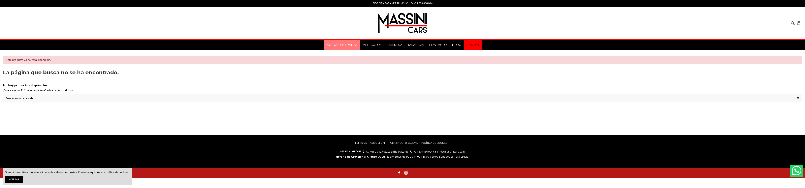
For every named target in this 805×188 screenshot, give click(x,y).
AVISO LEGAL (377, 143)
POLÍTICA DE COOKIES (434, 143)
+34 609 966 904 (423, 151)
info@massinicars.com (451, 151)
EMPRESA (361, 143)
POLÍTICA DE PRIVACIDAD (403, 143)
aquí (92, 172)
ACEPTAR (13, 179)
